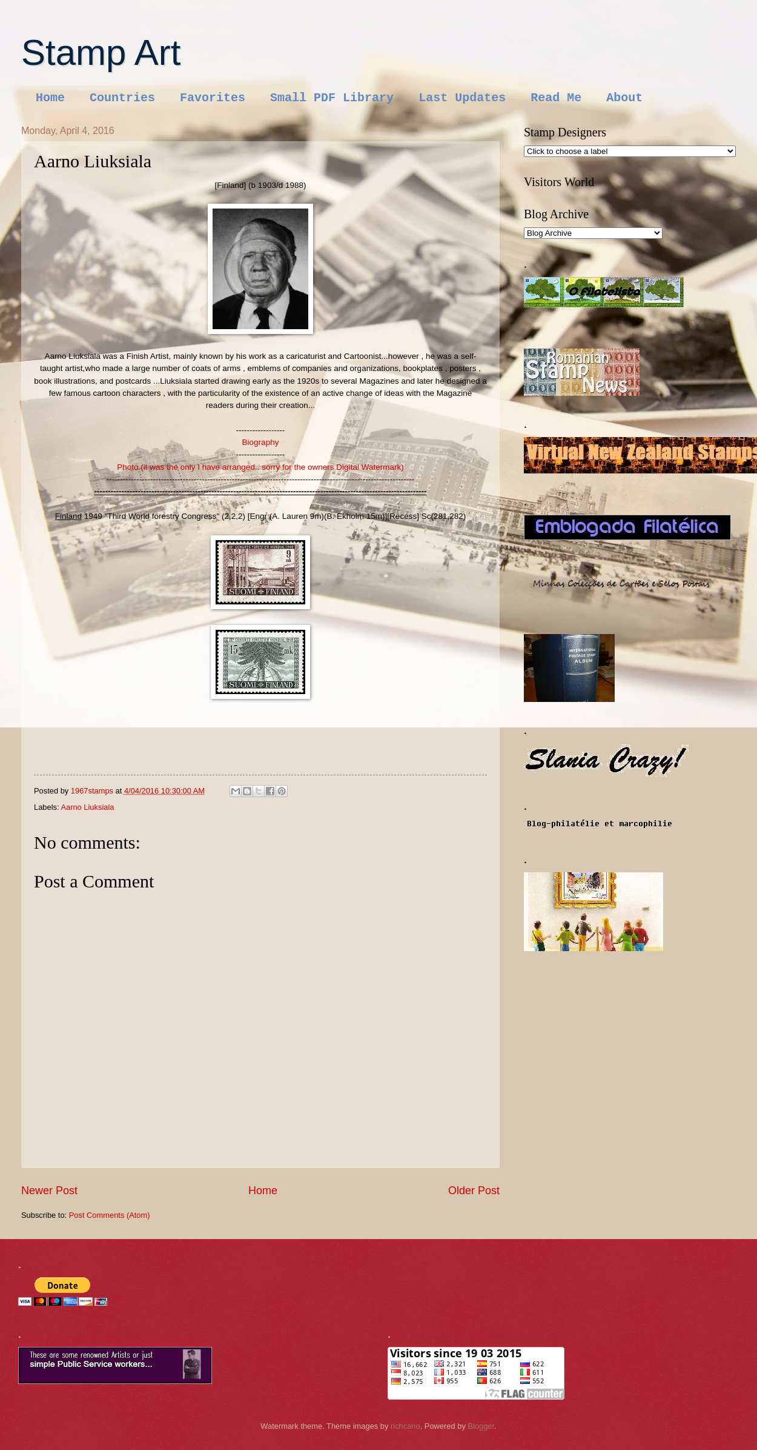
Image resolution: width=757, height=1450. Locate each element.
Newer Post (49, 1190)
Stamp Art (100, 52)
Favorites (212, 98)
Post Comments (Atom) (109, 1215)
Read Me (556, 98)
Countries (122, 98)
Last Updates (462, 98)
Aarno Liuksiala (87, 807)
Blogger (481, 1426)
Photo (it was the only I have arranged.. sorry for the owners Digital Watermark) (260, 467)
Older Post (474, 1190)
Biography (260, 442)
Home (50, 98)
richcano (405, 1426)
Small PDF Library (332, 98)
